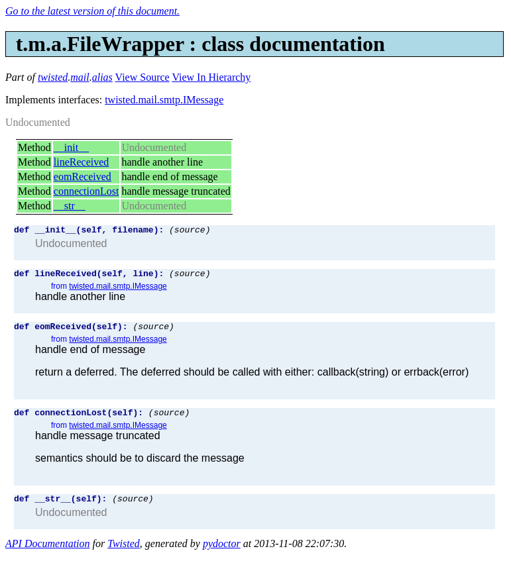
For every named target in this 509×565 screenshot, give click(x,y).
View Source (142, 77)
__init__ (71, 147)
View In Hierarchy (211, 77)
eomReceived (82, 176)
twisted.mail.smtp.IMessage (164, 99)
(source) (189, 231)
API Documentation (47, 553)
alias (102, 77)
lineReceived (81, 162)
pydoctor (222, 553)
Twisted (123, 553)
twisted (53, 77)
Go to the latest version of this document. (92, 11)
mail (79, 77)
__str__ (69, 205)
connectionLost (86, 191)
